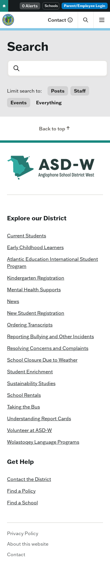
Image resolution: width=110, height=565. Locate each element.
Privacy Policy (22, 533)
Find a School (22, 503)
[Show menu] (101, 20)
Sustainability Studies (31, 383)
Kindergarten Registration (35, 278)
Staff (80, 91)
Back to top (55, 128)
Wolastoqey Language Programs (43, 442)
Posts (58, 91)
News (13, 301)
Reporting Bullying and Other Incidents (50, 336)
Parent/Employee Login (84, 6)
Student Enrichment (30, 372)
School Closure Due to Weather (42, 360)
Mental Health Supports (34, 289)
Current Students (26, 236)
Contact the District (29, 479)
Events (19, 102)
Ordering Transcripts (30, 325)
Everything (49, 102)
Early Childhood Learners (35, 247)
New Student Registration (35, 313)
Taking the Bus (23, 407)
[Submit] (15, 68)
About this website (27, 544)
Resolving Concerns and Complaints (47, 348)
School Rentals (24, 395)
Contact (60, 20)
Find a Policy (21, 491)
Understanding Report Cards (39, 418)
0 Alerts (30, 5)
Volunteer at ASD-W (29, 430)
